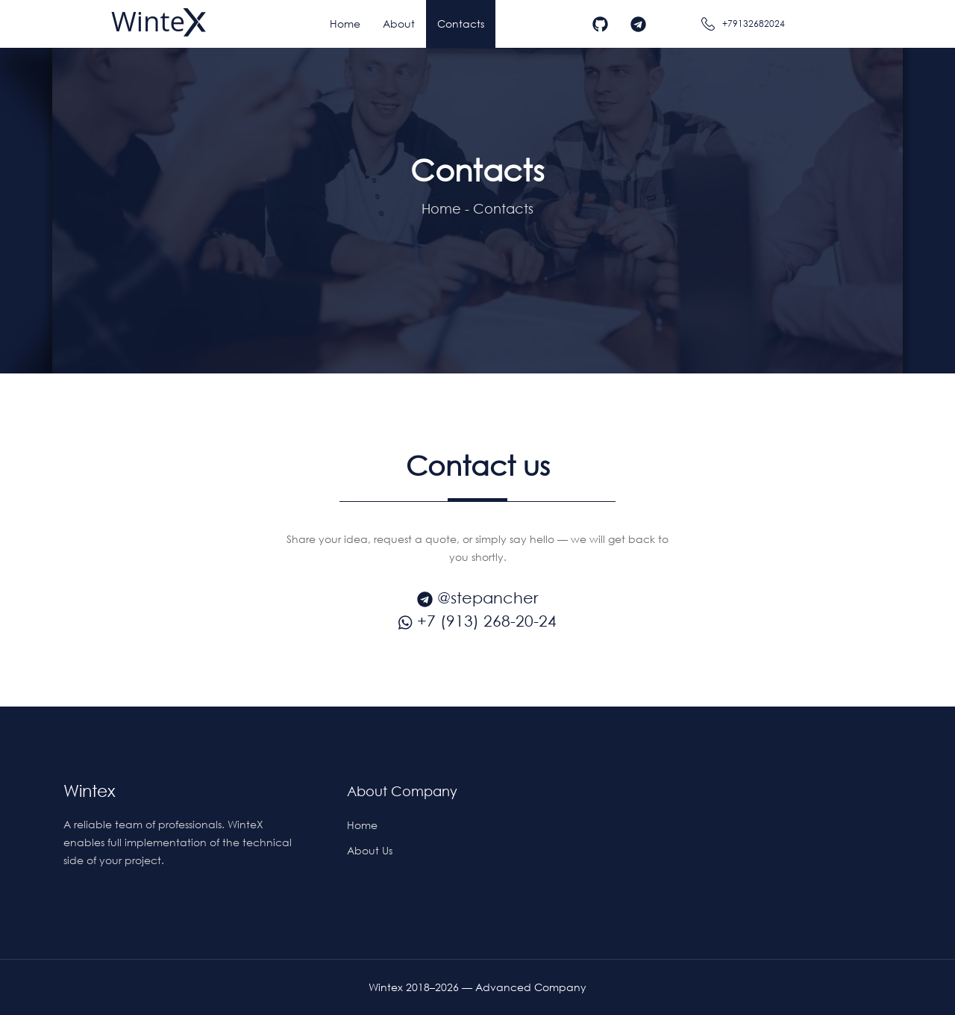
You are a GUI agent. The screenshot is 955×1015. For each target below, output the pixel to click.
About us (369, 850)
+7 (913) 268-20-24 (477, 621)
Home (441, 208)
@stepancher (477, 597)
